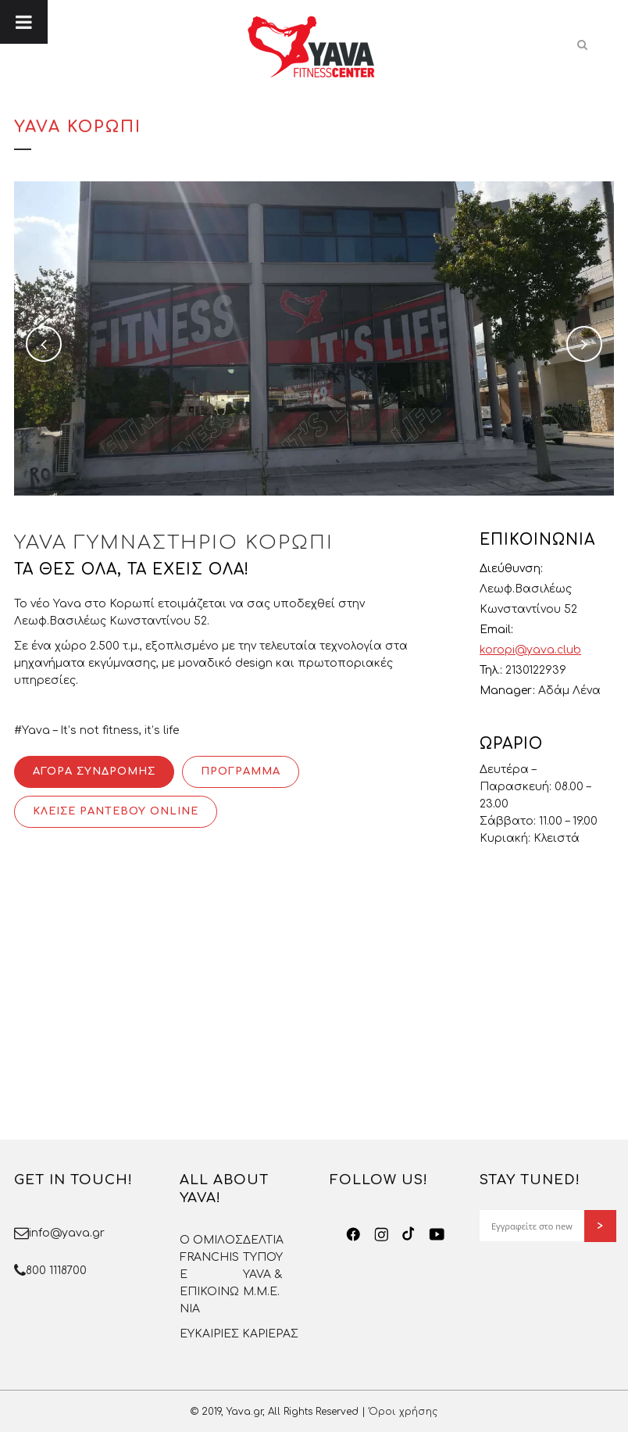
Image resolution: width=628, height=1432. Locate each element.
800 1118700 (56, 1270)
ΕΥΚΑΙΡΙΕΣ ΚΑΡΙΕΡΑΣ (239, 1334)
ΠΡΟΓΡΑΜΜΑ (240, 771)
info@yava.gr (67, 1233)
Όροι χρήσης (403, 1411)
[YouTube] (437, 1234)
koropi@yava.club (530, 650)
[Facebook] (353, 1234)
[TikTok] (409, 1234)
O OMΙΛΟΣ (211, 1240)
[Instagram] (381, 1234)
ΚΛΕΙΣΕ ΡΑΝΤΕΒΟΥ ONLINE (115, 811)
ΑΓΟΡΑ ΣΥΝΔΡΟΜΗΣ (94, 771)
